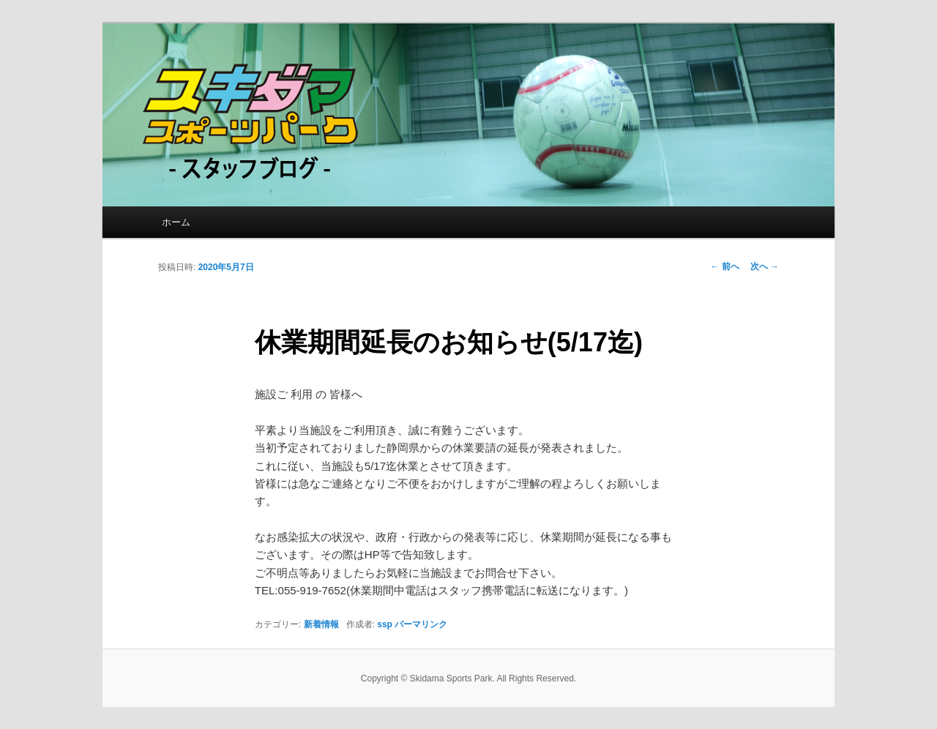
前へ (724, 266)
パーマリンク (421, 624)
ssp (384, 624)
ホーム (176, 222)
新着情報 (321, 624)
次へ (764, 266)
